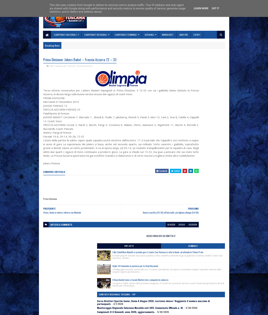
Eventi (197, 34)
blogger (137, 232)
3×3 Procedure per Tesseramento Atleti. (192, 182)
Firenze (71, 66)
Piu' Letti (184, 71)
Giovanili (149, 34)
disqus (147, 232)
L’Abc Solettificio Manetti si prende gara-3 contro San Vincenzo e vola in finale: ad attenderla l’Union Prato (204, 80)
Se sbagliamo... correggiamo (120, 301)
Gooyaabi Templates (88, 310)
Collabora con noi (114, 296)
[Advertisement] (105, 194)
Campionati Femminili (126, 34)
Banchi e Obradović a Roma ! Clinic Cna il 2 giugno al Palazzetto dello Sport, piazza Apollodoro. (197, 173)
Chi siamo (110, 293)
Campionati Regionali (95, 34)
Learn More (201, 8)
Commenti (211, 71)
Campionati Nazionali (65, 34)
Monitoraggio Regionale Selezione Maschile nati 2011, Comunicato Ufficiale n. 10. (196, 159)
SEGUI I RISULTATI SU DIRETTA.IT (197, 60)
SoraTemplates (59, 310)
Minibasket (168, 34)
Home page (111, 288)
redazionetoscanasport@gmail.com (204, 289)
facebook (158, 232)
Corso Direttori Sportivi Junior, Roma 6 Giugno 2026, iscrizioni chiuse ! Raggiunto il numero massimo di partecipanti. (195, 151)
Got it (215, 8)
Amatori (183, 34)
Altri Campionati (58, 66)
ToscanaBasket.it (185, 201)
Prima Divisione (85, 66)
